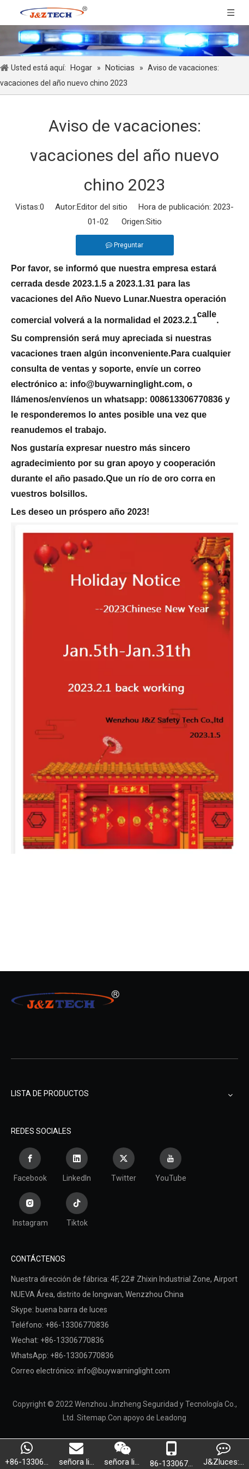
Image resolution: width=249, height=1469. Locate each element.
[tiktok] (77, 1211)
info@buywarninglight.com (123, 1370)
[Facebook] (30, 1166)
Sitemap (91, 1417)
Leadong (171, 1417)
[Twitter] (124, 1166)
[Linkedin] (77, 1166)
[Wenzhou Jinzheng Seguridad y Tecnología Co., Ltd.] (124, 40)
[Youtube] (170, 1166)
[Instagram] (30, 1211)
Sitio (154, 222)
